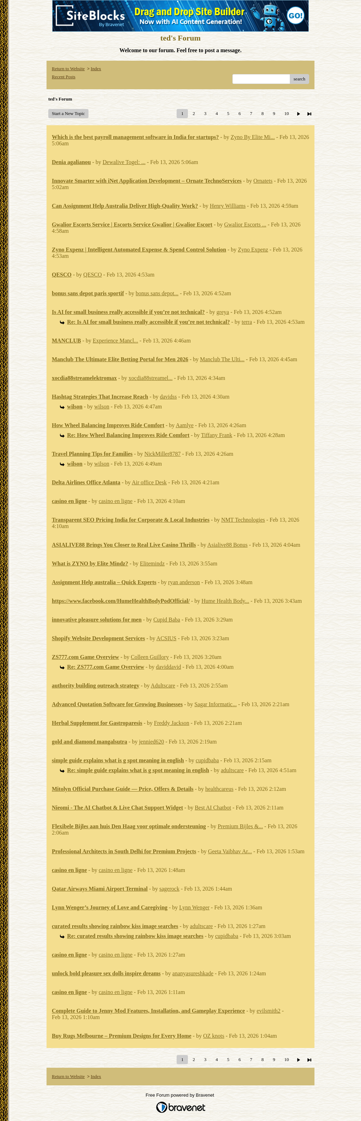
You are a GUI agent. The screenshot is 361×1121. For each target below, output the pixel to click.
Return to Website (68, 68)
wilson (101, 407)
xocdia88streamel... (151, 378)
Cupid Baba (166, 620)
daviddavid (168, 667)
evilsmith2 (269, 1011)
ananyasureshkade (192, 973)
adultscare (232, 770)
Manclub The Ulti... (222, 359)
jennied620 (151, 742)
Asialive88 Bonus (227, 545)
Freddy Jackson (171, 723)
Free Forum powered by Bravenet (180, 1095)
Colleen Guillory (150, 657)
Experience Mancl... (115, 341)
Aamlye (185, 425)
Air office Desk (149, 482)
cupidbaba (207, 760)
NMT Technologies (243, 520)
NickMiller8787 (162, 454)
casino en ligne (116, 501)
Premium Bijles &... (240, 826)
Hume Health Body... (225, 601)
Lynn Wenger (194, 907)
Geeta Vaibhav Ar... (230, 851)
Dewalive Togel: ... (124, 162)
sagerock (169, 889)
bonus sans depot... (157, 293)
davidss (168, 397)
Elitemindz (152, 563)
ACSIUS (167, 638)
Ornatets (263, 181)
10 (286, 113)
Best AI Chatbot (213, 808)
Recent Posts (63, 76)
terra (246, 322)
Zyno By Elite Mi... (253, 137)
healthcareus (219, 789)
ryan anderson (184, 582)
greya (222, 312)
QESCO (92, 275)
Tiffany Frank (216, 435)
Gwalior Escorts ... (245, 225)
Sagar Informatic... (215, 704)
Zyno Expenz (253, 250)
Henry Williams (228, 206)
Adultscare (163, 686)
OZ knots (213, 1036)
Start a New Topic (68, 113)
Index (96, 68)
